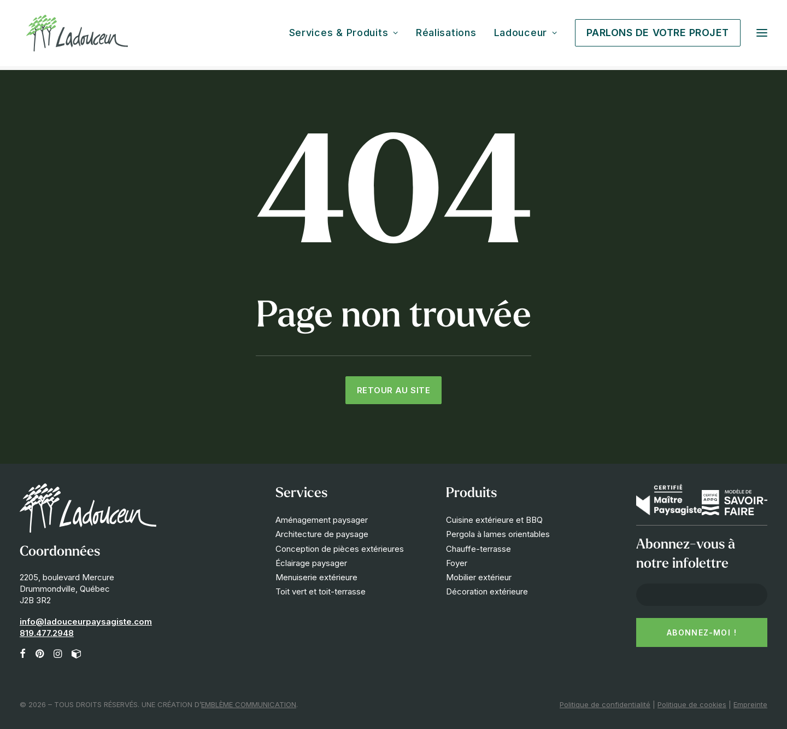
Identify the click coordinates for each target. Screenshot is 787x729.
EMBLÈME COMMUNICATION (248, 704)
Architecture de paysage (321, 534)
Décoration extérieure (487, 591)
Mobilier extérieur (479, 577)
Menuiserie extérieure (316, 577)
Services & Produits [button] (343, 35)
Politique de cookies (691, 704)
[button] (762, 35)
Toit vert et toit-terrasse (320, 591)
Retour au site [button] (393, 390)
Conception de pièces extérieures (339, 549)
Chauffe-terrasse (478, 549)
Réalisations (446, 35)
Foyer (456, 563)
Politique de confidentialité (605, 704)
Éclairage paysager (311, 563)
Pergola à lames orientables (498, 534)
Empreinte (750, 704)
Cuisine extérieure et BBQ (494, 520)
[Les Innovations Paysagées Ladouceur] (77, 35)
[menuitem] (347, 35)
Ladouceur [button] (525, 35)
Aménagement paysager (321, 520)
